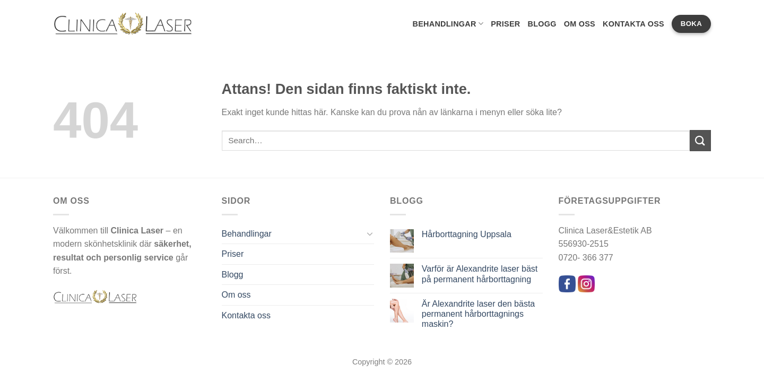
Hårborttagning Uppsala (466, 234)
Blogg (541, 24)
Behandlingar (447, 24)
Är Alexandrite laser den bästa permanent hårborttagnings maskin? (478, 313)
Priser (505, 24)
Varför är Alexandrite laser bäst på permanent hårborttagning (479, 273)
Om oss (579, 24)
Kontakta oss (633, 24)
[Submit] (700, 140)
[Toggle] (370, 233)
